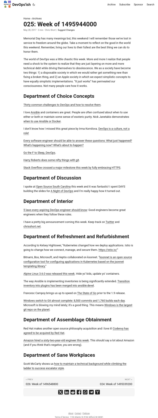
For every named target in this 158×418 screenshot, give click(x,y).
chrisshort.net (32, 226)
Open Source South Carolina (53, 186)
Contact (78, 413)
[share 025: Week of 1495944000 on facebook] (79, 392)
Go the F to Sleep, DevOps (39, 152)
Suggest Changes (66, 30)
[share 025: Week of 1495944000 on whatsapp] (85, 392)
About (70, 413)
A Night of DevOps (62, 191)
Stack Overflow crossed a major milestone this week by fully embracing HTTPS (71, 167)
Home (26, 18)
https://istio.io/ (108, 249)
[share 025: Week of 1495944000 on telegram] (91, 392)
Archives (37, 18)
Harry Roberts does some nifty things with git (51, 160)
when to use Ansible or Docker (42, 121)
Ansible (35, 112)
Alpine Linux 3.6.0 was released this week (49, 273)
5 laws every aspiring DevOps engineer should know (55, 210)
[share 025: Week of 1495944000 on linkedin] (66, 392)
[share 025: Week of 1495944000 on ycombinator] (97, 392)
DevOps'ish (17, 4)
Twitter (110, 222)
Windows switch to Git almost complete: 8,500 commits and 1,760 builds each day (74, 300)
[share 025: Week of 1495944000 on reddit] (73, 392)
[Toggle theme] (34, 4)
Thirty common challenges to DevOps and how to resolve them (62, 104)
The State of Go (86, 293)
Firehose (86, 413)
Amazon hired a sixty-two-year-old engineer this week (56, 340)
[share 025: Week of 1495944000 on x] (60, 392)
